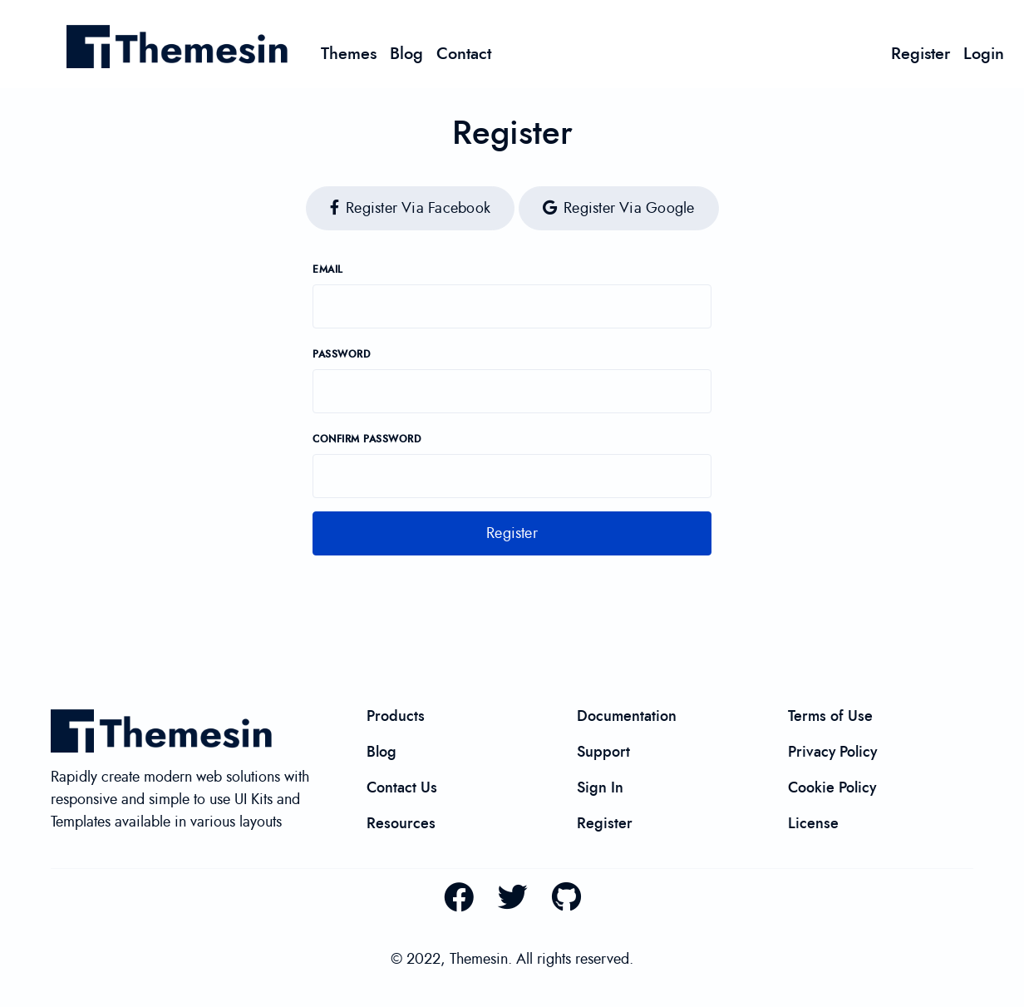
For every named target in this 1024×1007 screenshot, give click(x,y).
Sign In (600, 787)
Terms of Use (830, 716)
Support (603, 752)
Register (920, 54)
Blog (406, 54)
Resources (401, 823)
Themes (349, 54)
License (813, 823)
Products (396, 716)
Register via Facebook (410, 208)
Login (983, 54)
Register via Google (619, 208)
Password (341, 355)
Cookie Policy (832, 787)
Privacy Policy (832, 752)
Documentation (627, 716)
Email (328, 270)
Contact (463, 54)
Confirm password (367, 439)
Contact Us (402, 787)
